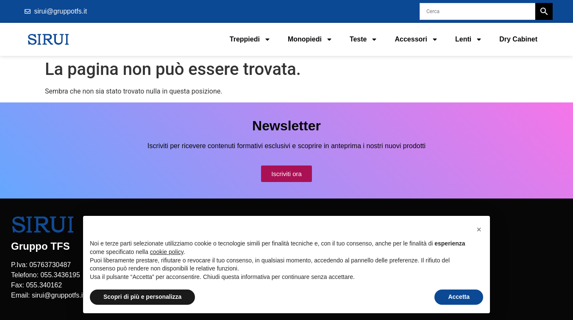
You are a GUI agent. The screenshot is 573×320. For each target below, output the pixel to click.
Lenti (468, 39)
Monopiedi (310, 39)
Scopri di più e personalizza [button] (142, 296)
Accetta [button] (459, 296)
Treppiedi (250, 39)
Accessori (416, 39)
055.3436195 (60, 275)
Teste (364, 39)
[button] (479, 229)
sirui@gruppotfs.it (58, 295)
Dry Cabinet (518, 39)
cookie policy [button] (167, 251)
